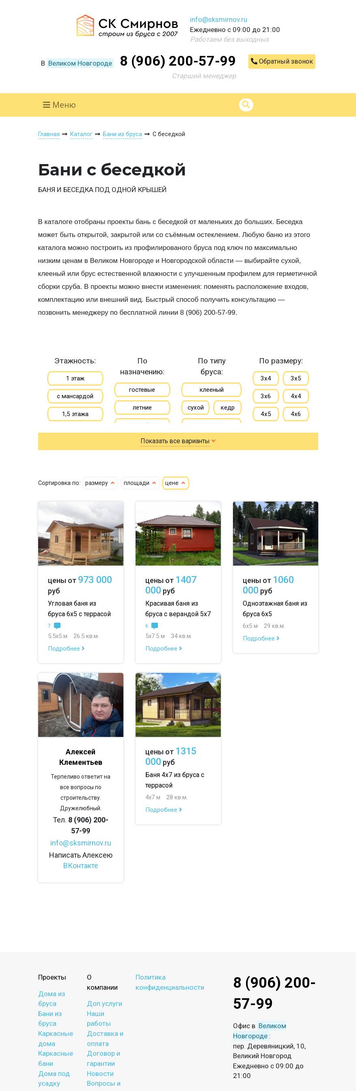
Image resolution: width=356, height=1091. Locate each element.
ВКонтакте (80, 865)
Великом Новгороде (80, 63)
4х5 (266, 414)
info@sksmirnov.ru (218, 19)
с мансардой (75, 396)
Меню (59, 105)
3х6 (266, 396)
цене (175, 483)
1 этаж (75, 378)
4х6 (296, 414)
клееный (212, 389)
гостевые (142, 389)
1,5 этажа (75, 414)
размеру (100, 483)
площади (140, 483)
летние (142, 407)
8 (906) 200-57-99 (178, 61)
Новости (100, 1074)
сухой (196, 407)
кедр (228, 407)
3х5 (296, 378)
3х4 (266, 378)
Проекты (52, 977)
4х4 (296, 396)
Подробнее (66, 648)
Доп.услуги (104, 1003)
